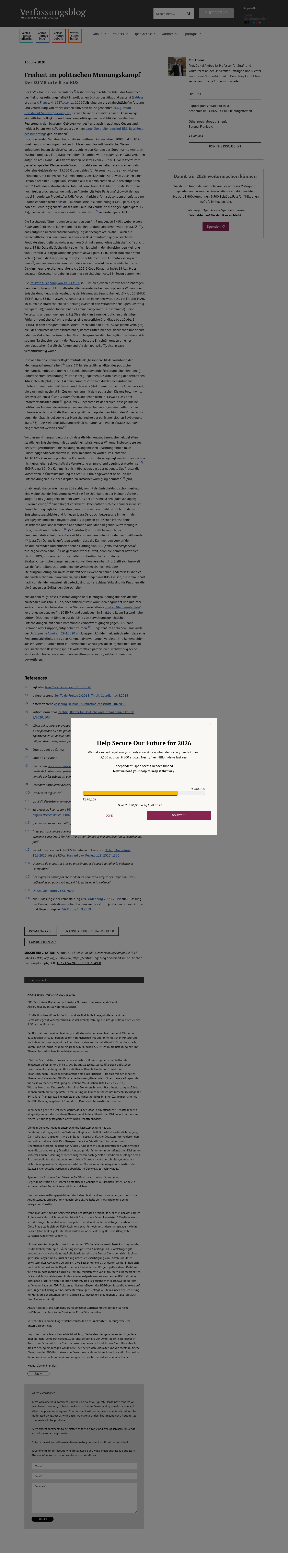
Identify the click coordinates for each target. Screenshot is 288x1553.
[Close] (210, 724)
